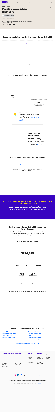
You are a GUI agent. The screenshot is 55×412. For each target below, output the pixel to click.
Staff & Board (30, 359)
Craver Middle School (32, 335)
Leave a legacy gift (40, 363)
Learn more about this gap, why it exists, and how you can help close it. (29, 119)
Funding (27, 31)
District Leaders (30, 380)
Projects (15, 31)
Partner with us (32, 2)
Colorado (9, 6)
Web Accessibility (31, 362)
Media (47, 357)
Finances (29, 358)
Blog (49, 357)
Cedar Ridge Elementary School (34, 333)
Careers (29, 361)
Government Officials (41, 380)
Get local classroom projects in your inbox (35, 375)
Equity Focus (30, 357)
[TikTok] (24, 375)
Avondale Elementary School (34, 331)
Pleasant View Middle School (8, 339)
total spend (20, 163)
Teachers (18, 380)
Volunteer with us (39, 362)
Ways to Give (39, 353)
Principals (23, 380)
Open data (47, 358)
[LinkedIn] (18, 375)
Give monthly (39, 361)
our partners (39, 383)
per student (35, 163)
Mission (29, 354)
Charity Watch (19, 359)
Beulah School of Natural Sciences (9, 333)
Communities (48, 356)
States (3, 6)
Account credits (39, 356)
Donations (33, 31)
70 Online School (5, 331)
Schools (40, 31)
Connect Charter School (7, 335)
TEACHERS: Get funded (25, 2)
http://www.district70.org (47, 11)
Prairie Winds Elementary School (35, 339)
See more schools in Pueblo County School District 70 (27, 343)
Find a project (39, 354)
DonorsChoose (5, 2)
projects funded (21, 363)
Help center (47, 354)
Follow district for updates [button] (8, 15)
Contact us (47, 361)
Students (21, 31)
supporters (8, 363)
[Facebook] (21, 375)
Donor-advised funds (40, 358)
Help (42, 2)
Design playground (48, 359)
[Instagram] (14, 375)
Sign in (52, 2)
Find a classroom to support (14, 2)
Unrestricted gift (39, 364)
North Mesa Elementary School (34, 337)
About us (38, 2)
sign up (39, 144)
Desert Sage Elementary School (8, 337)
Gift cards (38, 357)
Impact (29, 356)
